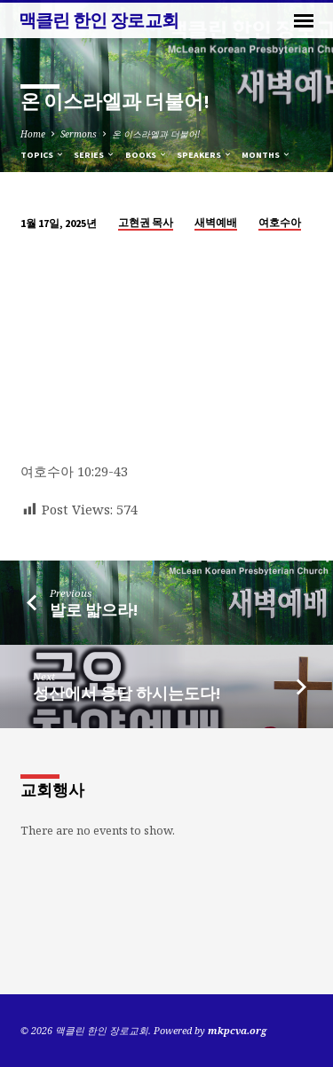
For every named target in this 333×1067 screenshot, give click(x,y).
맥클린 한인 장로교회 (99, 20)
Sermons (78, 134)
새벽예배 (215, 222)
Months (266, 155)
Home (32, 134)
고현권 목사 (145, 222)
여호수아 (279, 222)
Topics (42, 155)
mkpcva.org (237, 1030)
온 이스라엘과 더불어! (156, 134)
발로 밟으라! (94, 610)
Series (94, 155)
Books (146, 155)
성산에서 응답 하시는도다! (126, 693)
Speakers (205, 155)
